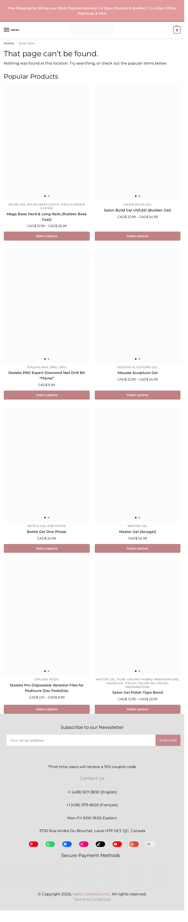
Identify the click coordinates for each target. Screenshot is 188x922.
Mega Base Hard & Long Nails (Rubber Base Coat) (47, 217)
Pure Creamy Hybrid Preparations (148, 680)
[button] (176, 29)
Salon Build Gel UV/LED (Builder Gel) (137, 210)
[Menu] (11, 30)
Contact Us (92, 780)
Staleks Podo (47, 680)
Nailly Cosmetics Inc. (92, 895)
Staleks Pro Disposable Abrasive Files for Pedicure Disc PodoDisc (47, 689)
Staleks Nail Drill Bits (46, 367)
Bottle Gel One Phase (47, 527)
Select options (46, 236)
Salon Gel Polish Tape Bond (137, 694)
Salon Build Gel (137, 204)
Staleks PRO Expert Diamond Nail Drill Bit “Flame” (46, 376)
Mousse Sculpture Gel (137, 367)
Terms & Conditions (92, 901)
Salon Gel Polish (122, 684)
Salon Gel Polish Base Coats (33, 204)
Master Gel (138, 527)
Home (9, 43)
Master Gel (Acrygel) (137, 532)
